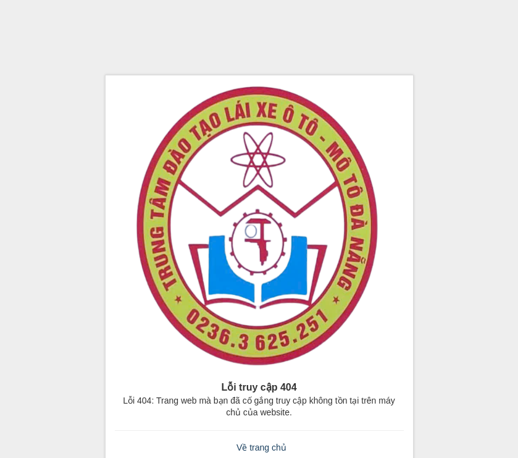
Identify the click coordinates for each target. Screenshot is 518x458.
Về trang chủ (261, 447)
